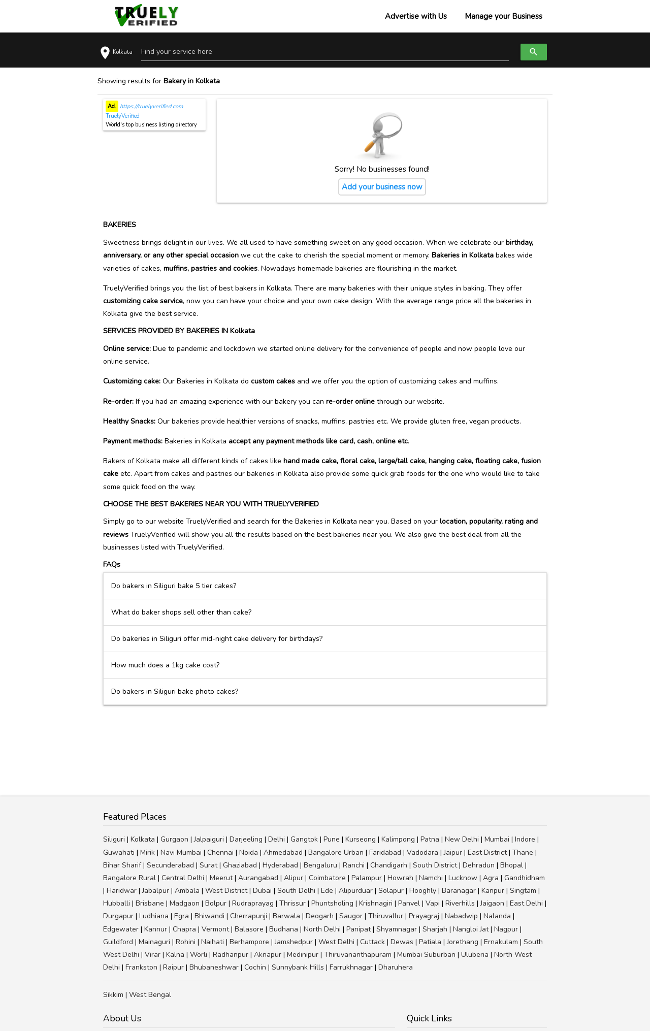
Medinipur (302, 954)
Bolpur (215, 903)
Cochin (255, 967)
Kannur (155, 929)
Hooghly (422, 890)
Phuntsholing (332, 903)
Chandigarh (388, 865)
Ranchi (354, 865)
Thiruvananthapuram (358, 954)
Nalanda (497, 916)
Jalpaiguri (209, 839)
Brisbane (150, 903)
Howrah (400, 878)
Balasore (249, 929)
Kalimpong (398, 839)
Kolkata (143, 839)
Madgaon (185, 903)
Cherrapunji (248, 916)
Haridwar (122, 890)
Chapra (184, 929)
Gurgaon (174, 839)
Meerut (221, 878)
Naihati (212, 942)
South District (435, 865)
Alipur (293, 878)
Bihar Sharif (122, 865)
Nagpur (506, 929)
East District (487, 852)
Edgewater (121, 929)
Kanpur (492, 890)
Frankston (141, 967)
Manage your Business (503, 16)
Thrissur (292, 903)
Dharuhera (395, 967)
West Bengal (150, 995)
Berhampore (249, 942)
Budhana (283, 929)
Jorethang (462, 942)
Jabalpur (155, 890)
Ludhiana (154, 916)
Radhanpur (230, 954)
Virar (152, 954)
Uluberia (475, 954)
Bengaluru (320, 865)
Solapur (391, 890)
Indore (525, 839)
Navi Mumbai (181, 852)
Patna (429, 839)
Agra (491, 878)
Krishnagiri (376, 903)
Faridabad (385, 852)
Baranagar (459, 890)
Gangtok (304, 839)
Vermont (215, 929)
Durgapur (118, 916)
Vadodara (422, 852)
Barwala (286, 916)
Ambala (187, 890)
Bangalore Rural (129, 878)
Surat (208, 865)
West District (226, 890)
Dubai (262, 890)
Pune (331, 839)
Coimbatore (327, 878)
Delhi (276, 839)
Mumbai (496, 839)
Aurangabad (258, 878)
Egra (181, 916)
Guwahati (119, 852)
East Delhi (526, 903)
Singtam (523, 890)
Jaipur (453, 852)
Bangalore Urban (336, 852)
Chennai (220, 852)
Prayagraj (424, 916)
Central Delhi (182, 878)
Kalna (175, 954)
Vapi (433, 903)
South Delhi (296, 890)
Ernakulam (501, 942)
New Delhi (462, 839)
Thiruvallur (385, 916)
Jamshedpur (294, 942)
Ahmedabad (283, 852)
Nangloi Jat (471, 929)
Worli (198, 954)
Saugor (351, 916)
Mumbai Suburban (426, 954)
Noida (248, 852)
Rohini (186, 942)
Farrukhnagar (351, 967)
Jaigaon (492, 903)
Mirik (147, 852)
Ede (327, 890)
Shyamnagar (396, 929)
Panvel (409, 903)
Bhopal (511, 865)
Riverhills (460, 903)
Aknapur (267, 954)
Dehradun (479, 865)
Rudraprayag (253, 903)
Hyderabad (280, 865)
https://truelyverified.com (150, 106)
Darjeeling (246, 839)
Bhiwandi (209, 916)
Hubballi (116, 903)
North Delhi (322, 929)
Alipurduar (356, 890)
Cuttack (372, 942)
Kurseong (360, 839)
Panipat (358, 929)
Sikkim (113, 995)
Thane (522, 852)
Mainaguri (154, 942)
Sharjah (434, 929)
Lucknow (462, 878)
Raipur (173, 967)
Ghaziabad (240, 865)
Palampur (366, 878)
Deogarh (320, 916)
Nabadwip (461, 916)
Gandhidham (524, 878)
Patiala (430, 942)
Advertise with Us (416, 16)
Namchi (431, 878)
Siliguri (114, 839)
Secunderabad (170, 865)
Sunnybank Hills (298, 967)
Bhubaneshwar (214, 967)
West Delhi (336, 942)
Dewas (402, 942)
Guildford (118, 942)
